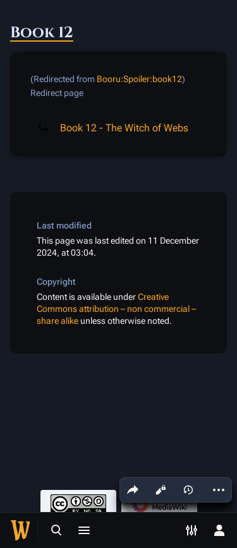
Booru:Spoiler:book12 (139, 79)
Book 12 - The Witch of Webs (124, 128)
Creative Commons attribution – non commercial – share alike (116, 309)
